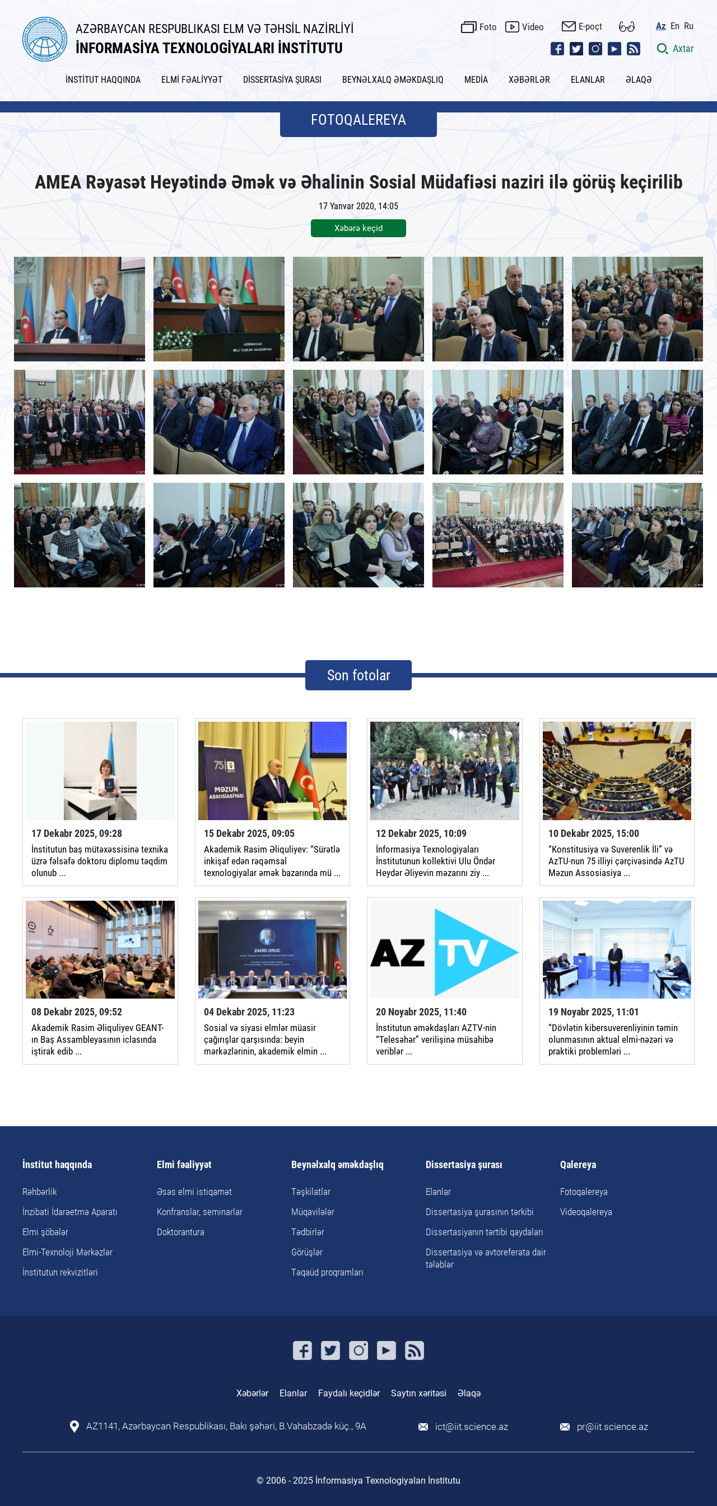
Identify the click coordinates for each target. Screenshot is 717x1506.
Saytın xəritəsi (418, 1393)
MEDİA (476, 79)
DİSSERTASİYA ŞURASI (282, 79)
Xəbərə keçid (358, 228)
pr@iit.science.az (615, 1426)
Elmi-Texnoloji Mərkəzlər (67, 1252)
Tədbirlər (307, 1231)
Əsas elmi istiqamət (194, 1191)
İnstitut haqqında (57, 1165)
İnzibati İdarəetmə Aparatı (70, 1211)
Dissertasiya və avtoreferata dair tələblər (486, 1258)
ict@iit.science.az (473, 1426)
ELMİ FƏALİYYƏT (191, 79)
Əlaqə (469, 1393)
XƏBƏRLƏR (529, 79)
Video (534, 26)
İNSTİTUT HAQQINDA (103, 79)
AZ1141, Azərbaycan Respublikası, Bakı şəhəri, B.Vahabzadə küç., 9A (227, 1426)
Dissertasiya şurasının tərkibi (480, 1211)
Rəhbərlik (39, 1191)
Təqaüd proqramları (327, 1272)
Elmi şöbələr (45, 1231)
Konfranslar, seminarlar (200, 1211)
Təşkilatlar (310, 1191)
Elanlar (438, 1191)
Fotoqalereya (584, 1191)
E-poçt (591, 26)
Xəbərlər (252, 1393)
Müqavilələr (312, 1211)
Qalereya (578, 1165)
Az (662, 25)
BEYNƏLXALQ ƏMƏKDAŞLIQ (393, 79)
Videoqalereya (586, 1211)
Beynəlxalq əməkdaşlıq (337, 1165)
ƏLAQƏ (639, 79)
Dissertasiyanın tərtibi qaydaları (484, 1231)
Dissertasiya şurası (464, 1165)
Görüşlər (307, 1252)
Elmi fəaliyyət (184, 1165)
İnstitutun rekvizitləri (60, 1272)
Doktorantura (180, 1231)
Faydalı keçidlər (349, 1393)
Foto (489, 26)
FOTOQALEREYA (358, 119)
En (676, 25)
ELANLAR (588, 79)
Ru (690, 25)
